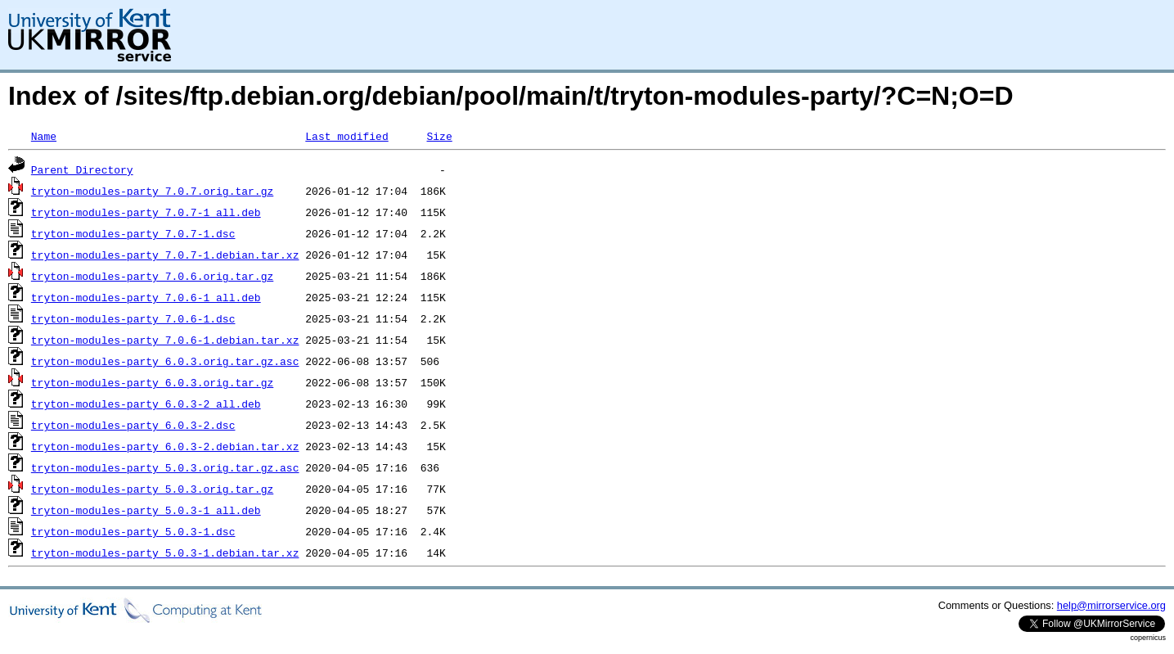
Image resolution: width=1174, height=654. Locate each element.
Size (439, 136)
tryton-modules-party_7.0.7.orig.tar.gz (152, 190)
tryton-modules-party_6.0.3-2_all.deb (146, 403)
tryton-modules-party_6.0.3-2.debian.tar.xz (165, 446)
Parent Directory (82, 169)
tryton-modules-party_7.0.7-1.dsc (133, 233)
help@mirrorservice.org (1111, 605)
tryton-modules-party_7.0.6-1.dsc (133, 318)
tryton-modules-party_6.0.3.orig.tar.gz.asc (165, 361)
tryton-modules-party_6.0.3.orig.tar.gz (152, 382)
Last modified (346, 136)
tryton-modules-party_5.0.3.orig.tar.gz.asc (165, 467)
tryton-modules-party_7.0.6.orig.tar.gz (152, 275)
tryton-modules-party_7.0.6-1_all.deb (146, 297)
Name (43, 136)
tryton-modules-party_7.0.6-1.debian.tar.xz (165, 339)
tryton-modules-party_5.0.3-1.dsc (133, 531)
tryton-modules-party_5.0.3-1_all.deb (146, 510)
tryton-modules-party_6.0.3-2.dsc (133, 424)
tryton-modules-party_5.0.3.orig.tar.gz (152, 488)
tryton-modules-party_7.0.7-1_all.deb (146, 212)
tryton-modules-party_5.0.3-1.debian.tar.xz (165, 552)
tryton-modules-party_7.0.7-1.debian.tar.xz (165, 254)
